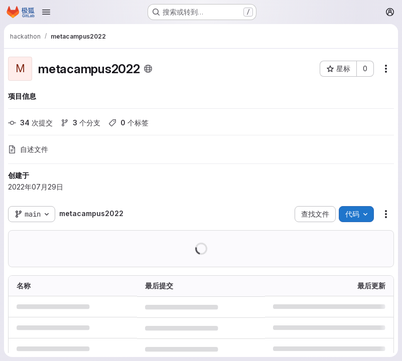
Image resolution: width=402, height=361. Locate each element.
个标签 (128, 122)
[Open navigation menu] (46, 12)
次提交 (30, 122)
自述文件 (28, 149)
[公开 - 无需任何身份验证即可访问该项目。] (148, 69)
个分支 (80, 122)
